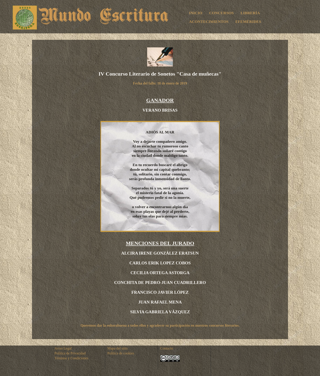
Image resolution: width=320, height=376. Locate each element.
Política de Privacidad (70, 353)
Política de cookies (120, 353)
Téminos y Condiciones (71, 358)
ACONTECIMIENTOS (209, 21)
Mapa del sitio (117, 348)
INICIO (195, 13)
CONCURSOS (221, 13)
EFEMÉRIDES (248, 21)
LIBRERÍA (250, 13)
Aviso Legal (63, 348)
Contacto (166, 348)
